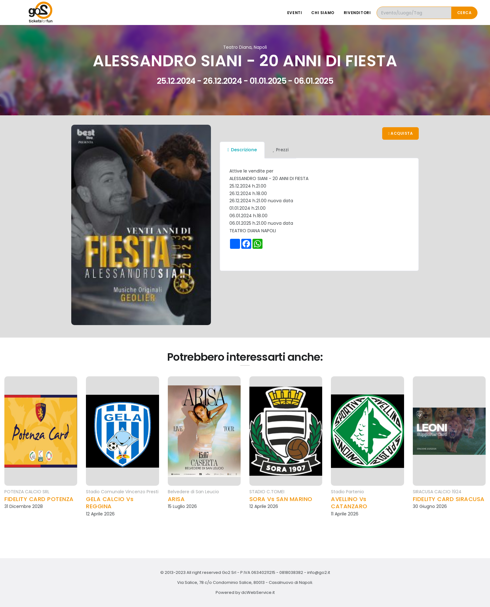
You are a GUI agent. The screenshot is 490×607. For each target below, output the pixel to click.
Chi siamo (322, 12)
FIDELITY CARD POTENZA (39, 499)
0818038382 (291, 572)
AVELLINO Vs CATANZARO (349, 502)
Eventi (294, 12)
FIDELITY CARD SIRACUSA (449, 499)
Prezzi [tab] (280, 150)
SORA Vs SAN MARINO (280, 499)
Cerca (464, 12)
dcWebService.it (258, 592)
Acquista (400, 133)
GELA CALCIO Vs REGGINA (109, 502)
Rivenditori (357, 12)
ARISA (176, 499)
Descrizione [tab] (242, 150)
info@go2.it (318, 572)
